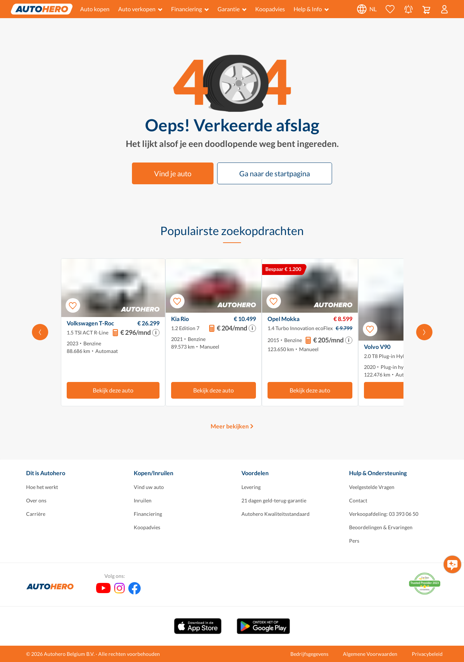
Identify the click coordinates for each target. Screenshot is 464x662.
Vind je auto (172, 173)
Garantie (232, 8)
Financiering (190, 8)
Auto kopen (94, 8)
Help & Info (311, 8)
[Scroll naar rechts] (424, 332)
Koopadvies (270, 8)
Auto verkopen (140, 8)
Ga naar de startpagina (274, 173)
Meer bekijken (230, 426)
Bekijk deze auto (113, 390)
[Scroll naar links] (40, 332)
